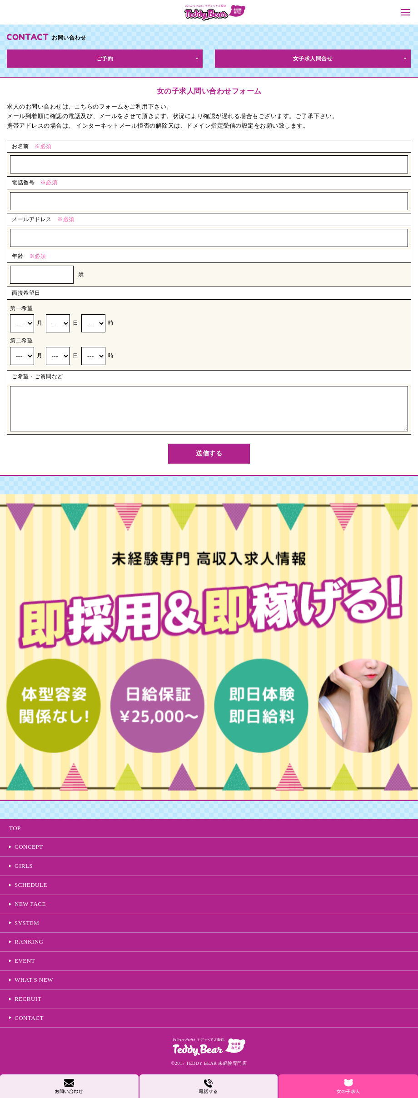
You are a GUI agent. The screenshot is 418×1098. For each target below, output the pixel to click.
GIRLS (24, 865)
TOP (15, 828)
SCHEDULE (31, 884)
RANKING (29, 941)
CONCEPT (29, 846)
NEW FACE (30, 903)
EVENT (25, 960)
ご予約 (105, 58)
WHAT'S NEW (34, 979)
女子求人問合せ (313, 58)
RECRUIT (28, 998)
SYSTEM (27, 923)
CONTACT (29, 1017)
